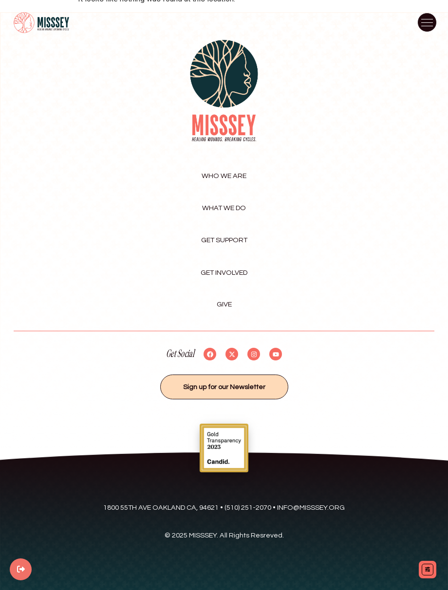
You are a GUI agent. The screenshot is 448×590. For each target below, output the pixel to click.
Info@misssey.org (311, 507)
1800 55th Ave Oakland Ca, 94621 (161, 507)
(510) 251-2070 (247, 507)
